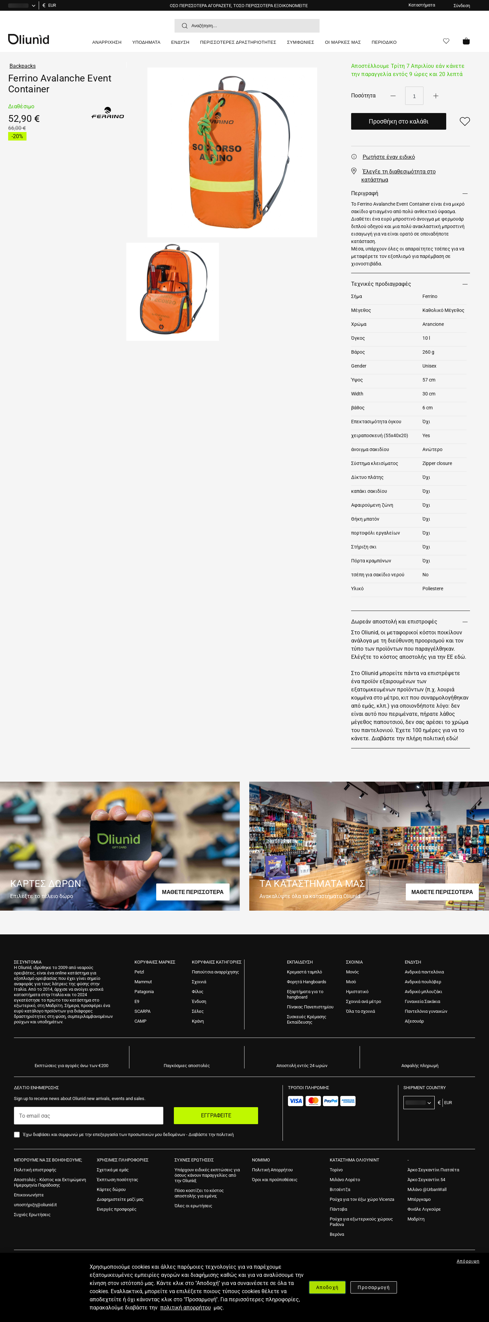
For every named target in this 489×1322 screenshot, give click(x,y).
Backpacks (23, 66)
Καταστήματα (422, 4)
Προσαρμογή (374, 1287)
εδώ (459, 657)
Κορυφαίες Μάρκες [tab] (154, 962)
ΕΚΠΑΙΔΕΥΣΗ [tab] (300, 962)
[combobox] (247, 26)
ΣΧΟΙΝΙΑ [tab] (354, 962)
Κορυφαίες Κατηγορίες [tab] (216, 962)
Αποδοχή (327, 1287)
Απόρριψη (468, 1261)
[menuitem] (107, 45)
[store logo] (47, 38)
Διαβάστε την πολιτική (211, 1134)
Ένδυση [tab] (413, 962)
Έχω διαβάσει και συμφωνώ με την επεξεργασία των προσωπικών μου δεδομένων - (128, 1134)
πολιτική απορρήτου (185, 1307)
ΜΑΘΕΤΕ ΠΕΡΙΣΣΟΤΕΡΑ (193, 892)
